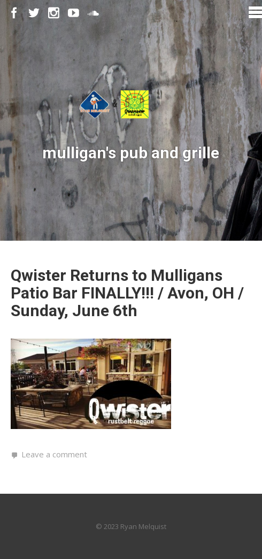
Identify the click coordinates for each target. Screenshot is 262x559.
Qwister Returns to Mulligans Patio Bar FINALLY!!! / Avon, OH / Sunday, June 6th (127, 293)
